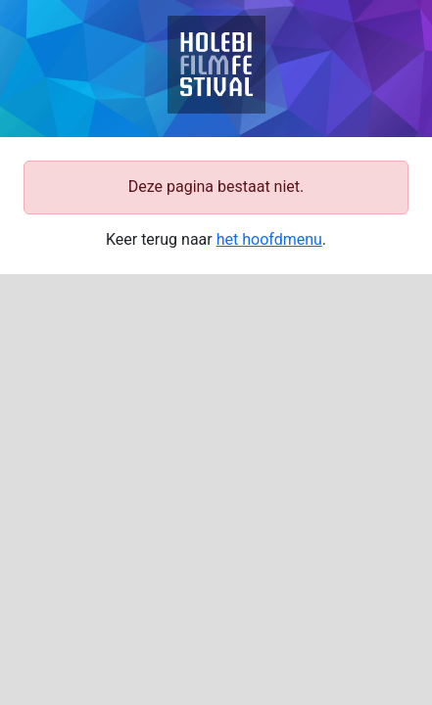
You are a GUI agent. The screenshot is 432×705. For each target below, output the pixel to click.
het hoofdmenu (269, 239)
